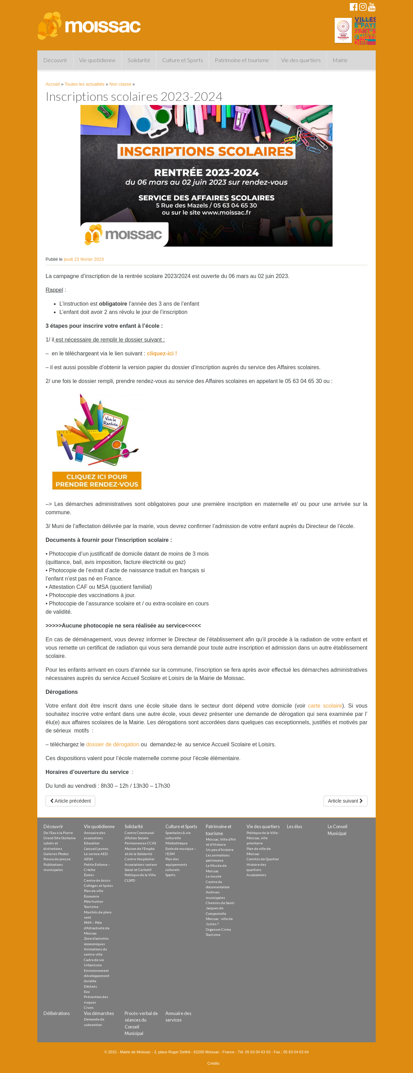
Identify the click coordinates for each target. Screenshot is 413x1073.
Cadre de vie (94, 960)
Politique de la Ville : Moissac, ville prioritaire (263, 838)
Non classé (120, 84)
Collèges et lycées (98, 885)
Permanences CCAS (140, 843)
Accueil (53, 84)
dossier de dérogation (112, 744)
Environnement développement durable (96, 975)
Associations (256, 875)
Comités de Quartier (263, 859)
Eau (87, 991)
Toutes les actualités (84, 84)
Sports (170, 875)
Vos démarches (99, 1013)
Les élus (294, 826)
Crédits (214, 1063)
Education (91, 843)
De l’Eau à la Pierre (58, 833)
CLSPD (130, 880)
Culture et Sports (182, 60)
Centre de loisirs (97, 880)
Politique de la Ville (140, 875)
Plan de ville (93, 891)
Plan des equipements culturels (176, 864)
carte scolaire (325, 706)
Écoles (89, 875)
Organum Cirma (218, 929)
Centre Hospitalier (140, 859)
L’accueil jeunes (96, 848)
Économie (91, 896)
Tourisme (91, 906)
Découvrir (55, 60)
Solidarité (139, 60)
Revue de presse (57, 859)
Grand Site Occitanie (60, 838)
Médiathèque (176, 843)
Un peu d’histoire (219, 849)
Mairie (340, 60)
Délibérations (57, 1013)
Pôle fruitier (93, 901)
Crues (89, 1007)
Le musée (213, 876)
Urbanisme (93, 965)
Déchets (90, 986)
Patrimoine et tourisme (242, 60)
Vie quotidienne (97, 60)
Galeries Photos (56, 854)
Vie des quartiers (301, 60)
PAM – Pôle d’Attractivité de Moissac (96, 927)
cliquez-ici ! (162, 353)
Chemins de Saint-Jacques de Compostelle (220, 908)
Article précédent (70, 801)
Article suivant (345, 801)
